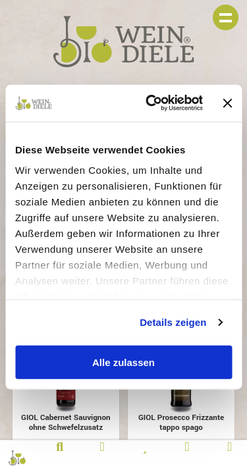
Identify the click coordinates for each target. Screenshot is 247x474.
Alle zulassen (123, 361)
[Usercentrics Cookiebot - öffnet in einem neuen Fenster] (151, 103)
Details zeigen (173, 322)
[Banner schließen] (227, 102)
